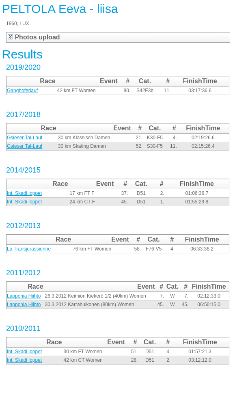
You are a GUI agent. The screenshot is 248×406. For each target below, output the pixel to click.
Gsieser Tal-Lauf (24, 137)
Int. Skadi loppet (24, 193)
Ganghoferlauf (22, 90)
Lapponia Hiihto (24, 296)
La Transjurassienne (29, 249)
